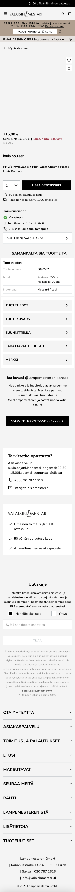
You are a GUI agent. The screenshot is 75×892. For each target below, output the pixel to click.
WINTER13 (35, 31)
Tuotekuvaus (18, 319)
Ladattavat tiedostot (26, 346)
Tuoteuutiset (18, 840)
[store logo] (28, 13)
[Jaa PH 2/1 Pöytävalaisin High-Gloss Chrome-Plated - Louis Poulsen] (69, 68)
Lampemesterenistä (25, 812)
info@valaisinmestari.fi (31, 488)
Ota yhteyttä (18, 712)
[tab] (37, 712)
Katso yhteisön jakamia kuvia (35, 420)
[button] (69, 60)
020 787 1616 (45, 871)
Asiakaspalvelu (21, 726)
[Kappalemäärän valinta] (11, 185)
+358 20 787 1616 (28, 480)
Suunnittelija (18, 332)
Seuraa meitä (18, 783)
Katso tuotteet (54, 26)
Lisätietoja (15, 826)
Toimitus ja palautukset (31, 741)
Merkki (12, 359)
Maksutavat (17, 769)
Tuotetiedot (17, 305)
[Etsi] (63, 13)
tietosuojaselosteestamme (37, 690)
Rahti (9, 798)
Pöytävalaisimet (18, 48)
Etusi (9, 755)
